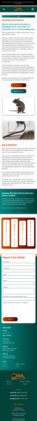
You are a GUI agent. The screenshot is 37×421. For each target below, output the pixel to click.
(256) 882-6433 (23, 395)
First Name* (6, 262)
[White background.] (4, 10)
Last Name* (6, 268)
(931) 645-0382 (23, 392)
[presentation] (9, 310)
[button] (32, 9)
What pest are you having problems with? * (15, 296)
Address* (5, 287)
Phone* (5, 281)
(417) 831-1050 (23, 398)
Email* (5, 274)
